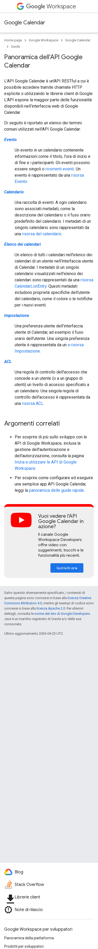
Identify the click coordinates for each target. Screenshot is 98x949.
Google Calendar (24, 22)
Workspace (51, 6)
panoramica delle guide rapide (56, 490)
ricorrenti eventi (59, 168)
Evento (10, 139)
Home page (13, 40)
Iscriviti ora (67, 568)
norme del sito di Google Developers (62, 614)
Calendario (14, 191)
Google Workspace (43, 40)
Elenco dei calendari (22, 244)
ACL (7, 361)
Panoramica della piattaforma (29, 938)
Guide (15, 46)
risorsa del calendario (41, 233)
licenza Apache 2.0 (51, 608)
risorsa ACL (32, 403)
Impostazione (16, 315)
